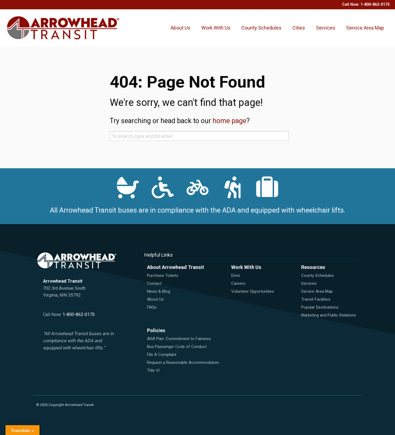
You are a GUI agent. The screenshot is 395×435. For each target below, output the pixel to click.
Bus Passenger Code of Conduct (177, 346)
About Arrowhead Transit (175, 267)
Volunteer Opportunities (252, 291)
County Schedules (261, 28)
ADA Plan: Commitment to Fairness (179, 338)
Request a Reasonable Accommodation (183, 362)
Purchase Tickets (162, 275)
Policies (156, 330)
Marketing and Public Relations (328, 315)
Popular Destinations (319, 307)
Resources (313, 267)
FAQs (152, 307)
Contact (154, 283)
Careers (238, 283)
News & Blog (158, 291)
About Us (180, 28)
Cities (298, 28)
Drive (235, 275)
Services (325, 28)
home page (229, 121)
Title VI (153, 370)
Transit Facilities (315, 299)
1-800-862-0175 (375, 4)
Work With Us (215, 28)
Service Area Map (365, 28)
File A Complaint (161, 354)
